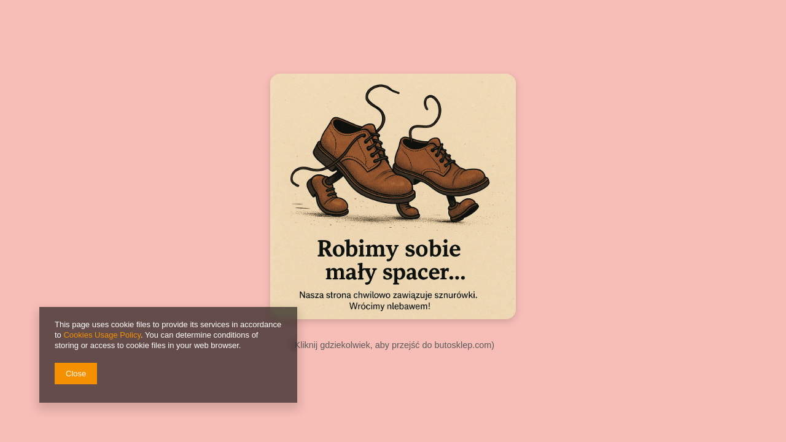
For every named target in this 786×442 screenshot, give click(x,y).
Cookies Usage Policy (101, 334)
